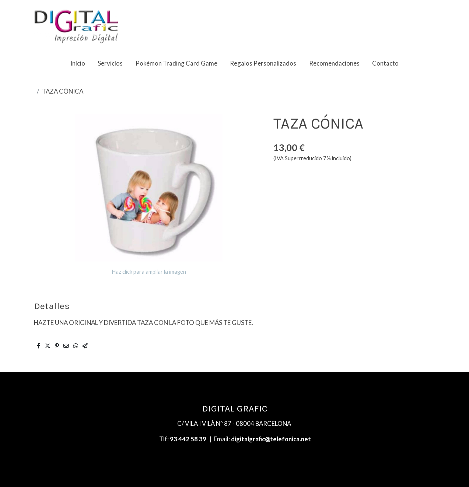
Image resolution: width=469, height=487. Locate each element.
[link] (76, 26)
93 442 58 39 (188, 439)
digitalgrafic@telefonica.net (271, 439)
